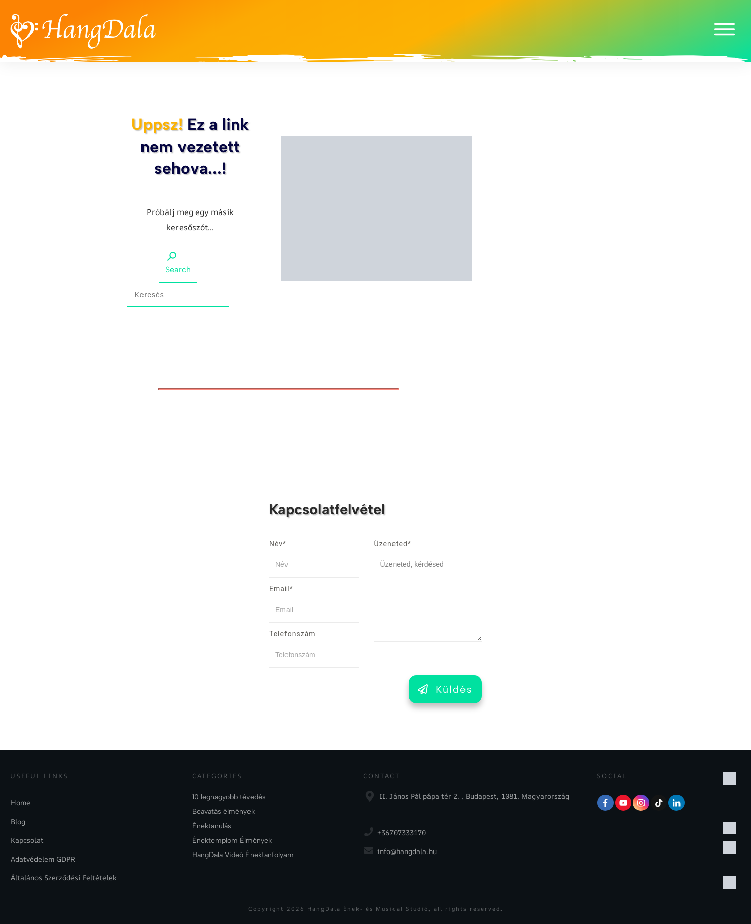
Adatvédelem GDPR (43, 859)
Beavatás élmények (223, 811)
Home (20, 802)
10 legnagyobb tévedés (229, 797)
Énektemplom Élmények (232, 840)
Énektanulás (211, 826)
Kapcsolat (27, 840)
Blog (18, 821)
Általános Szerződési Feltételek (64, 877)
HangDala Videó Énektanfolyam (243, 854)
